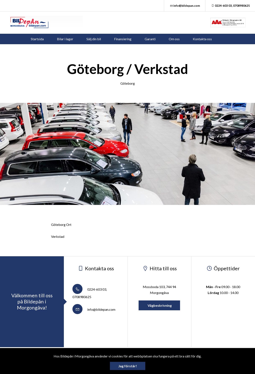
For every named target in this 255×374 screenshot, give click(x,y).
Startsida (37, 39)
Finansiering (122, 39)
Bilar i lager (65, 39)
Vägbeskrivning (159, 305)
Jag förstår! (127, 366)
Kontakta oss (202, 39)
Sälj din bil (93, 39)
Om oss (174, 39)
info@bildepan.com (184, 5)
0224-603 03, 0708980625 (230, 5)
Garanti (150, 39)
